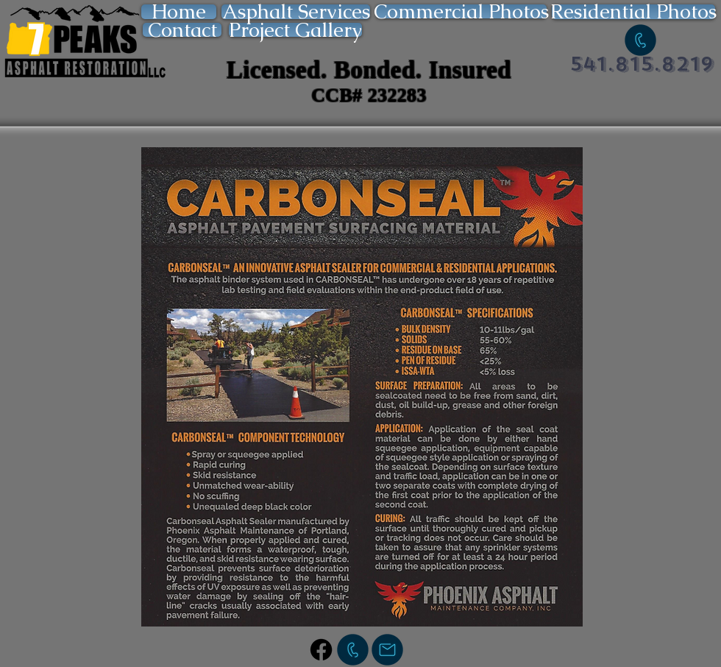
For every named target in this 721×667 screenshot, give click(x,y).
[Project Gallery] (295, 30)
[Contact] (182, 30)
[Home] (178, 11)
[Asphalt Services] (295, 11)
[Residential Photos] (633, 11)
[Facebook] (321, 649)
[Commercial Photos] (461, 11)
